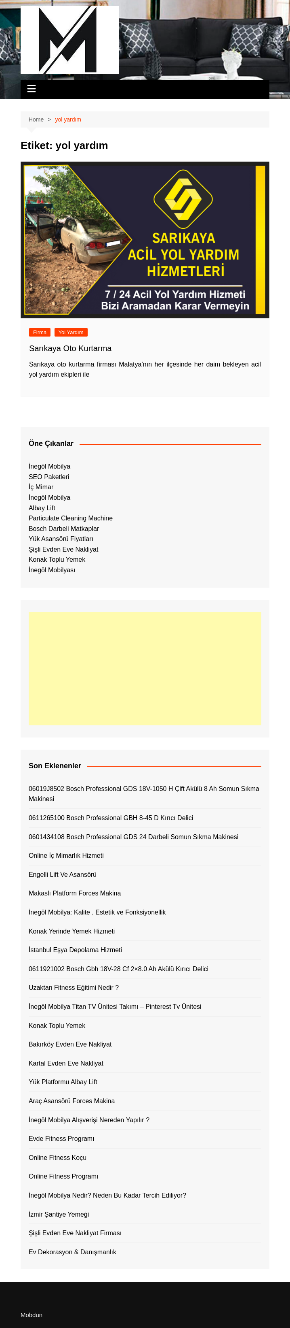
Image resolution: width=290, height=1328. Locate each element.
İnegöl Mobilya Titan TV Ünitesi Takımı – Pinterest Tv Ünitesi (115, 1006)
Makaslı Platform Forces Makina (75, 893)
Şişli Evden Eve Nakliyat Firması (75, 1233)
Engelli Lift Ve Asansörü (63, 874)
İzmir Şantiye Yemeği (59, 1214)
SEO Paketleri (49, 476)
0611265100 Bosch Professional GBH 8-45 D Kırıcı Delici (111, 817)
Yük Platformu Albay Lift (63, 1082)
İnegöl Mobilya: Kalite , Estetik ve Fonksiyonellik (97, 912)
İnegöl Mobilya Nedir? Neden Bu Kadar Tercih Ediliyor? (107, 1195)
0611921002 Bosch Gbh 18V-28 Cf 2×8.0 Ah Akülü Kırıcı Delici (118, 969)
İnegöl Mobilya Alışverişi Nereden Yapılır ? (89, 1120)
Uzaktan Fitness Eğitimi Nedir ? (74, 987)
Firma (39, 332)
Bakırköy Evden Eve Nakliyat (70, 1044)
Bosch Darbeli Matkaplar (64, 528)
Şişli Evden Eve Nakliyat (64, 549)
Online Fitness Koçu (57, 1157)
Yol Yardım (71, 332)
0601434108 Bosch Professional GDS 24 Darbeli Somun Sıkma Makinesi (133, 836)
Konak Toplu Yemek (57, 559)
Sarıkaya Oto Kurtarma (70, 348)
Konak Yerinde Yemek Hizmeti (72, 931)
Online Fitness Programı (64, 1176)
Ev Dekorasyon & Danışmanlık (72, 1252)
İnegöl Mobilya (49, 466)
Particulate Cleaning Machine (71, 518)
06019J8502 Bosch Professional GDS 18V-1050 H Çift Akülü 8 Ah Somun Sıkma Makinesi (144, 794)
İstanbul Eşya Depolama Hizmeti (75, 949)
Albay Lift (42, 508)
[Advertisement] (145, 668)
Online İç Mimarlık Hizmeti (66, 855)
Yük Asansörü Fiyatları (61, 538)
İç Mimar (41, 487)
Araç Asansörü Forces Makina (72, 1101)
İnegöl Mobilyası (52, 570)
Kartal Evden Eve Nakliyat (66, 1063)
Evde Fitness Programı (62, 1138)
